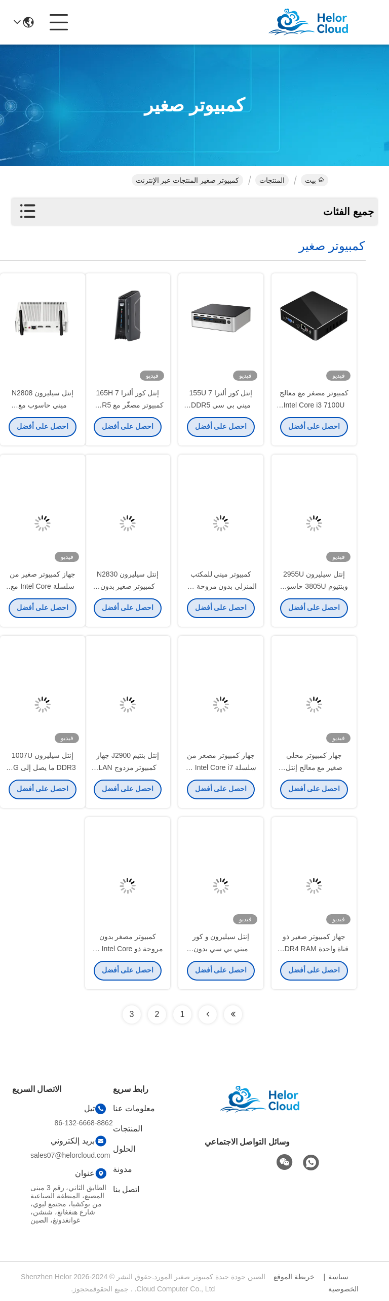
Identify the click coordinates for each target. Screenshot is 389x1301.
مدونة (122, 1169)
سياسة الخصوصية (343, 1283)
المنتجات (272, 180)
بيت (314, 180)
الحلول (124, 1149)
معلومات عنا (134, 1108)
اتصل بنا (126, 1189)
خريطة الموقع (294, 1277)
